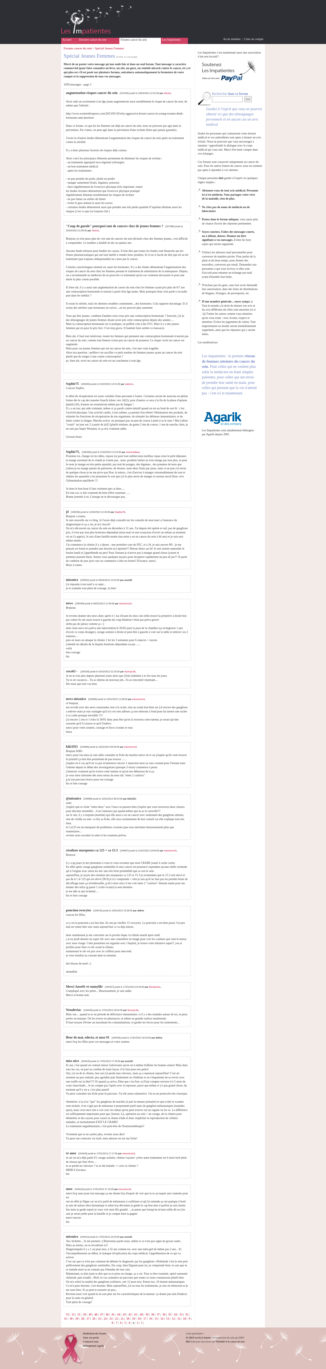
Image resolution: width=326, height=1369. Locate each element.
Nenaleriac (155, 987)
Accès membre (232, 39)
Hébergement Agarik (93, 1345)
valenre (129, 384)
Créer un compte (253, 39)
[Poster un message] (126, 57)
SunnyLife (130, 671)
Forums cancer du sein (134, 39)
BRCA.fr (190, 1341)
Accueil (67, 39)
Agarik (210, 434)
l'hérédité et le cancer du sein (230, 1341)
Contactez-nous (91, 1341)
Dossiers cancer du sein (92, 39)
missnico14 (125, 603)
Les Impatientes (171, 39)
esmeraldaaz (133, 452)
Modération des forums (94, 1333)
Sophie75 (120, 512)
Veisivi (167, 93)
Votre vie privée (91, 1337)
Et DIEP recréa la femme (198, 1337)
